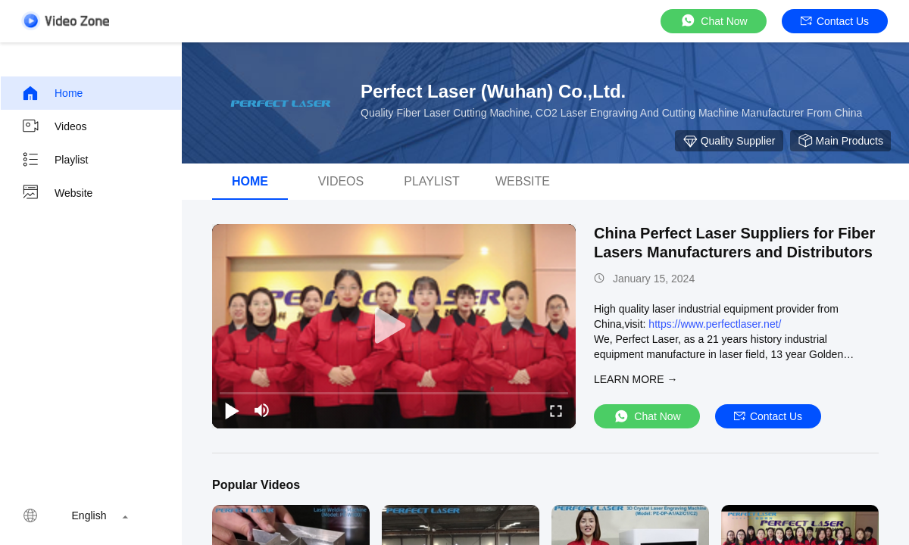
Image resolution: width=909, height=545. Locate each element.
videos (341, 181)
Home (52, 93)
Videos (54, 126)
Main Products (840, 140)
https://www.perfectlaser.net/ (714, 324)
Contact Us (835, 21)
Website (56, 193)
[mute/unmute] (262, 410)
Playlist (54, 160)
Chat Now (713, 21)
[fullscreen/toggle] (556, 410)
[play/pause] (232, 410)
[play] (394, 326)
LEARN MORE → (635, 379)
